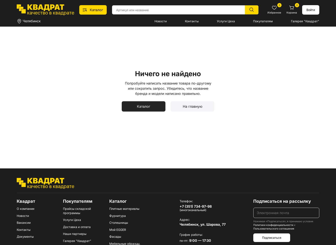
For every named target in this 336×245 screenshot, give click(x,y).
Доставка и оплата (77, 227)
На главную (192, 106)
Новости (160, 21)
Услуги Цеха (226, 21)
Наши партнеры (74, 234)
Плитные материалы (124, 208)
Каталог (143, 106)
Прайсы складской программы (77, 211)
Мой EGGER (117, 229)
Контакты (192, 21)
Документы (25, 236)
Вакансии (24, 222)
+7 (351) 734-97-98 (196, 206)
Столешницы (118, 222)
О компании (25, 208)
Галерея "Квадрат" (305, 21)
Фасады (115, 236)
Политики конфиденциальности (273, 225)
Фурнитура (117, 216)
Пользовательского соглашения (273, 228)
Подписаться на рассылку (282, 201)
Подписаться (271, 237)
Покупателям (263, 21)
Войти (310, 10)
